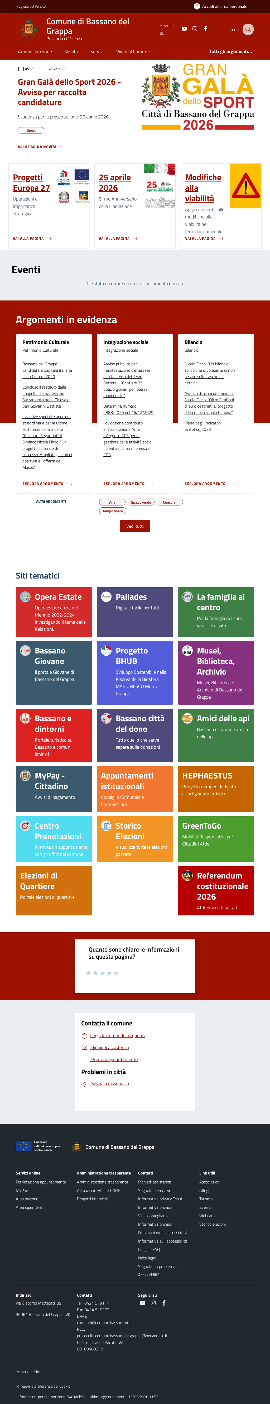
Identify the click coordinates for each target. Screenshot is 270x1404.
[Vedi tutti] (40, 148)
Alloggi (205, 1190)
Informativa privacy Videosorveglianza (155, 1211)
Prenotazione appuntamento (41, 1182)
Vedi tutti (135, 526)
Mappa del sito (28, 1372)
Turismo (206, 1199)
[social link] (179, 29)
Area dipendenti (30, 1207)
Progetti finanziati (92, 1199)
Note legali (147, 1258)
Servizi (97, 51)
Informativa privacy (155, 1224)
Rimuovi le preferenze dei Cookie (43, 1386)
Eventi (205, 1207)
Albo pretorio (27, 1199)
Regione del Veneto (31, 6)
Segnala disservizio (154, 1190)
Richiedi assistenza (154, 1182)
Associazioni (209, 1182)
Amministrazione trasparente (102, 1182)
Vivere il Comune (133, 51)
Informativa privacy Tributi (160, 1199)
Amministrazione (35, 51)
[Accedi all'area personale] (223, 6)
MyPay (22, 1190)
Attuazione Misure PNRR (98, 1190)
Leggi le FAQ (149, 1249)
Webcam (207, 1215)
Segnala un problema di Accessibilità (158, 1270)
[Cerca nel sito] (247, 29)
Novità (71, 51)
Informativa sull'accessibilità (162, 1241)
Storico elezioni (212, 1224)
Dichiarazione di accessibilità (162, 1232)
